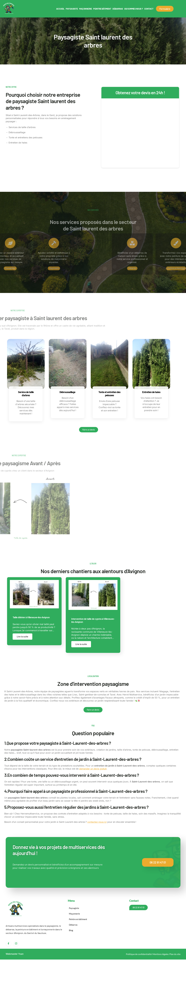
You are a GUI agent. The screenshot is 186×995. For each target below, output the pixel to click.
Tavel (112, 694)
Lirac (74, 694)
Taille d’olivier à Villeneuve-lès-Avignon (31, 617)
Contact (148, 8)
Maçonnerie (85, 8)
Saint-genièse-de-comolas (92, 694)
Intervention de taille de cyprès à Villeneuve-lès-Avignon (92, 620)
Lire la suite (22, 636)
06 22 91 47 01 (158, 862)
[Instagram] (16, 943)
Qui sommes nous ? (133, 8)
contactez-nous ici (97, 821)
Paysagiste (72, 8)
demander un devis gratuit (93, 768)
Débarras (117, 8)
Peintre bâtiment (102, 8)
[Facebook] (8, 943)
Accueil (60, 8)
